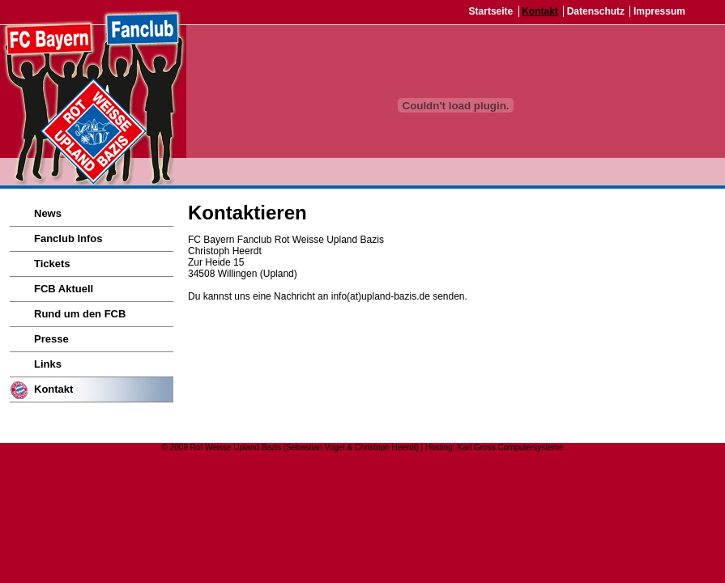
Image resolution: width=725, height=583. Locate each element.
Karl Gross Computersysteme (510, 447)
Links (48, 364)
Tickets (52, 263)
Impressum (659, 11)
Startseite (491, 11)
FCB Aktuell (63, 289)
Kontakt (540, 11)
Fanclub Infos (68, 238)
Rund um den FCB (80, 314)
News (48, 213)
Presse (51, 339)
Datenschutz (596, 11)
